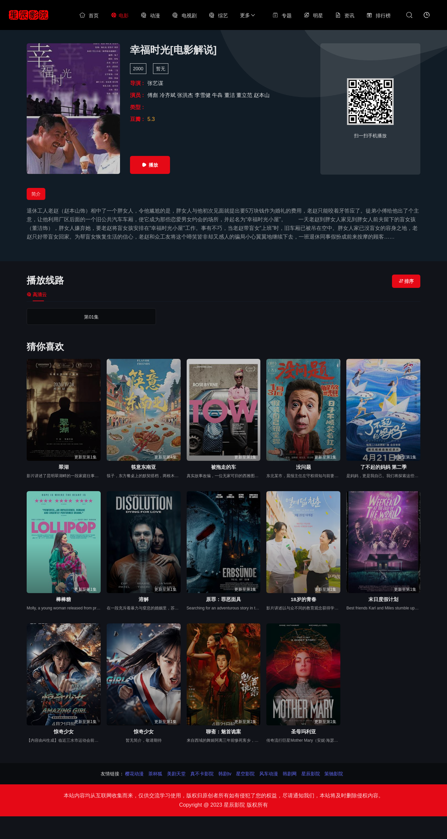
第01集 (50, 317)
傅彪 (153, 95)
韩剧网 (290, 773)
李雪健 (203, 95)
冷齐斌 (168, 95)
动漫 (150, 15)
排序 (406, 281)
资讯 (344, 15)
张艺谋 (155, 83)
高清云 (37, 294)
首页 (89, 15)
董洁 (230, 95)
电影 (120, 15)
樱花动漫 (134, 773)
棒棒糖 (63, 599)
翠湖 (64, 467)
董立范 (245, 95)
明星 (313, 15)
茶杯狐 (155, 773)
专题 (282, 15)
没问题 (303, 467)
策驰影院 (333, 773)
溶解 (144, 599)
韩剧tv (224, 773)
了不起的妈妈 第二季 (383, 467)
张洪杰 (185, 95)
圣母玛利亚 (303, 731)
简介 (36, 194)
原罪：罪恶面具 (223, 599)
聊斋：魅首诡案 (223, 731)
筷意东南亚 (143, 467)
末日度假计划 (383, 599)
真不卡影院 (202, 773)
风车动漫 (268, 773)
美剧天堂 (176, 773)
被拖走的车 (223, 467)
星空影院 (245, 773)
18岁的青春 (303, 599)
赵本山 (262, 95)
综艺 (218, 15)
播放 (150, 165)
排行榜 (378, 15)
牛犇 (218, 95)
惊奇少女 (64, 731)
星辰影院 (310, 773)
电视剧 (184, 15)
